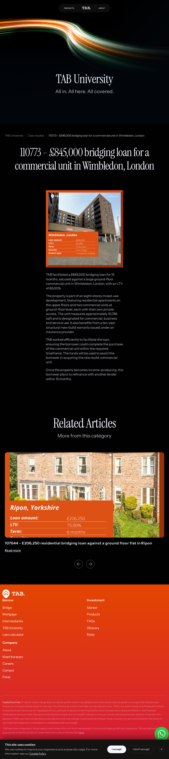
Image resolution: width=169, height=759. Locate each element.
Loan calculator (13, 634)
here (81, 732)
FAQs (91, 621)
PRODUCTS (69, 8)
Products (93, 614)
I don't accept (141, 749)
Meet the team (12, 657)
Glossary (93, 628)
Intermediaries (12, 621)
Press (6, 677)
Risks (91, 634)
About (6, 650)
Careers (8, 663)
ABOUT (102, 8)
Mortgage (9, 614)
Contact (8, 670)
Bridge (7, 608)
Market (92, 608)
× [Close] (162, 749)
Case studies (36, 135)
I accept (117, 749)
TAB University (14, 135)
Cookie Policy (37, 753)
